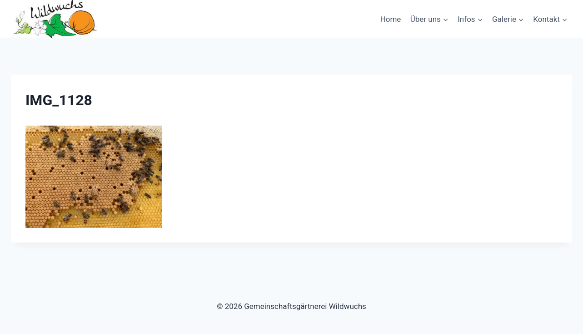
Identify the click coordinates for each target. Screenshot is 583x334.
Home (390, 19)
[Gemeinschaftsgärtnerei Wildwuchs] (56, 19)
